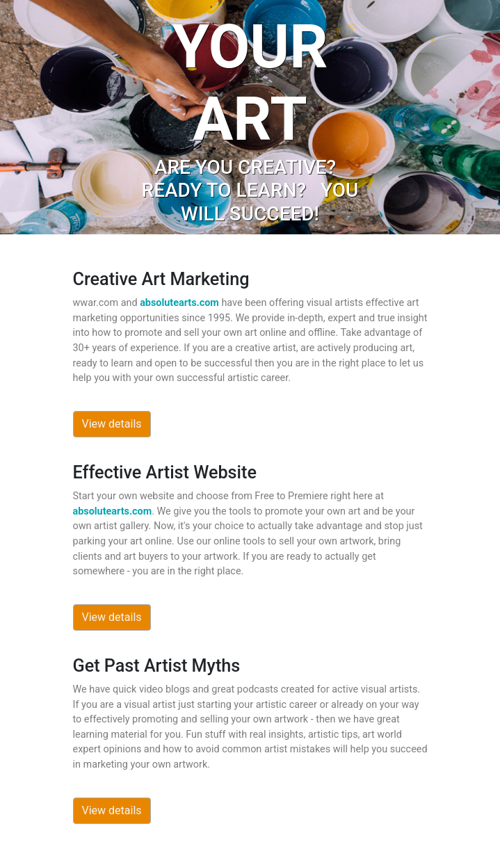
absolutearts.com (179, 303)
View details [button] (112, 423)
